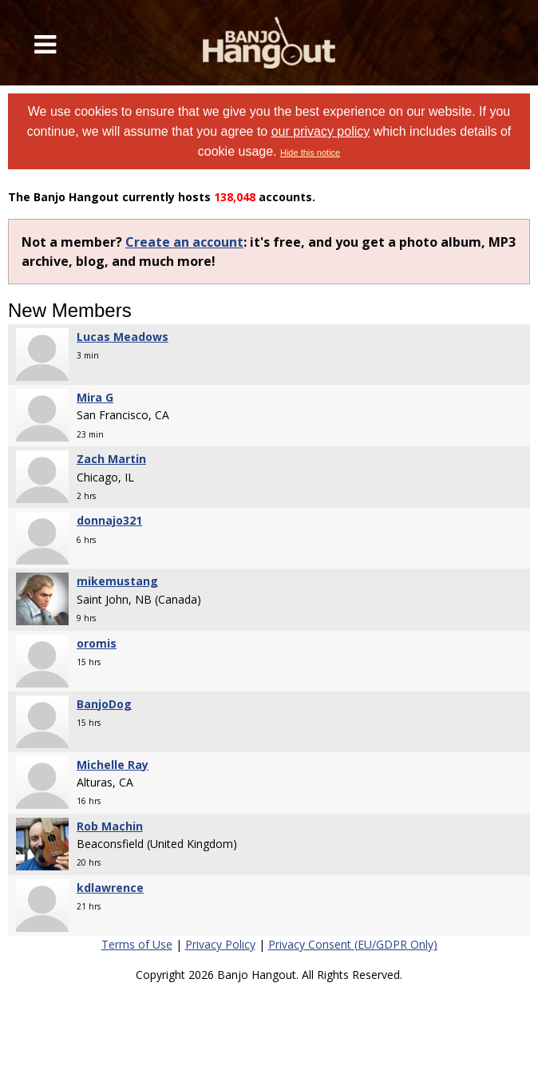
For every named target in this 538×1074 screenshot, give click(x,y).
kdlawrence (110, 887)
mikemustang (117, 581)
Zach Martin (111, 458)
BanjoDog (104, 703)
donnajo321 (109, 520)
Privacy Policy (220, 944)
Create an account (184, 242)
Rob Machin (110, 826)
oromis (97, 643)
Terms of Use (136, 944)
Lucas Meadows (122, 336)
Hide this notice (310, 152)
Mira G (95, 397)
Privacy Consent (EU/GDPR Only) (352, 944)
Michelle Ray (112, 764)
